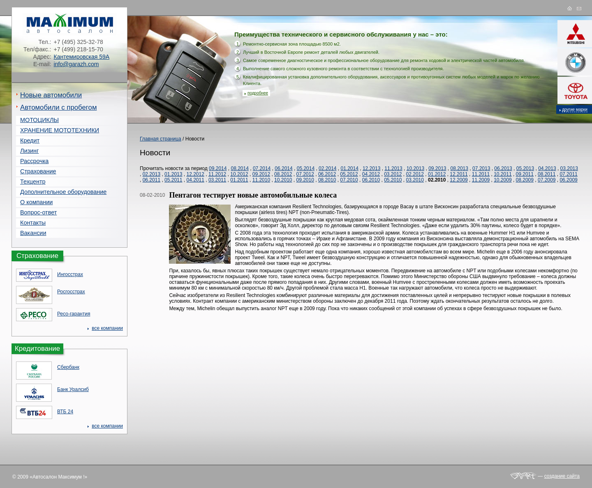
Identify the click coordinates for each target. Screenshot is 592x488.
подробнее (257, 93)
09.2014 (218, 168)
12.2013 (371, 168)
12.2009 (458, 180)
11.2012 (217, 174)
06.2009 (568, 180)
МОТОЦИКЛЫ (39, 120)
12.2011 (458, 174)
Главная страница (160, 139)
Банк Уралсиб (73, 389)
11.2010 (261, 180)
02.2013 (151, 174)
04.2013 (547, 168)
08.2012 (283, 174)
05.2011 (173, 180)
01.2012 (437, 174)
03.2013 (569, 168)
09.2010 (305, 180)
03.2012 (393, 174)
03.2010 (415, 180)
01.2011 (239, 180)
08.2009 (525, 180)
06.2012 (327, 174)
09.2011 (525, 174)
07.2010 (349, 180)
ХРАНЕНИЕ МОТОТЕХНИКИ (59, 130)
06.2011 (151, 180)
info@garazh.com (76, 64)
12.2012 (195, 174)
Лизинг (29, 150)
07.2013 (481, 168)
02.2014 (327, 168)
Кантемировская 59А (82, 56)
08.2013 (459, 168)
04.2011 (195, 180)
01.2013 (173, 174)
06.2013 (503, 168)
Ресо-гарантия (73, 314)
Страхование (38, 171)
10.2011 (502, 174)
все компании (107, 328)
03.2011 (217, 180)
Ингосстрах (70, 274)
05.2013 (525, 168)
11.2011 (481, 174)
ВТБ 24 (65, 411)
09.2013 (437, 168)
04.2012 (371, 174)
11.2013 (393, 168)
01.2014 (349, 168)
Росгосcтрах (71, 292)
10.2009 (502, 180)
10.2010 (283, 180)
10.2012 (239, 174)
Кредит (29, 140)
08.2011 (546, 174)
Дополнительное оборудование (63, 192)
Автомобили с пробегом (58, 107)
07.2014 (262, 168)
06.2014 (283, 168)
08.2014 (239, 168)
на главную (571, 8)
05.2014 (305, 168)
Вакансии (33, 233)
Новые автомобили (51, 95)
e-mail (580, 8)
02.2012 (415, 174)
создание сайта (562, 476)
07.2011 (568, 174)
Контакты (33, 222)
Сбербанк (68, 367)
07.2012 (305, 174)
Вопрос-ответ (38, 212)
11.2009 (481, 180)
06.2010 (371, 180)
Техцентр (33, 181)
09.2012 (261, 174)
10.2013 (415, 168)
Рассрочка (34, 161)
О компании (36, 202)
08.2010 (327, 180)
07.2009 (546, 180)
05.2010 (393, 180)
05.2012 (349, 174)
